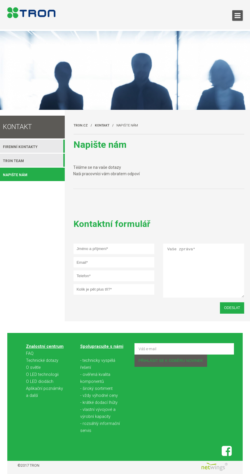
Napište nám (127, 125)
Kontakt (102, 125)
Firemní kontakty (20, 147)
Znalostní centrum (45, 346)
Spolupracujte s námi (101, 346)
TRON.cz (81, 125)
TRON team (13, 161)
